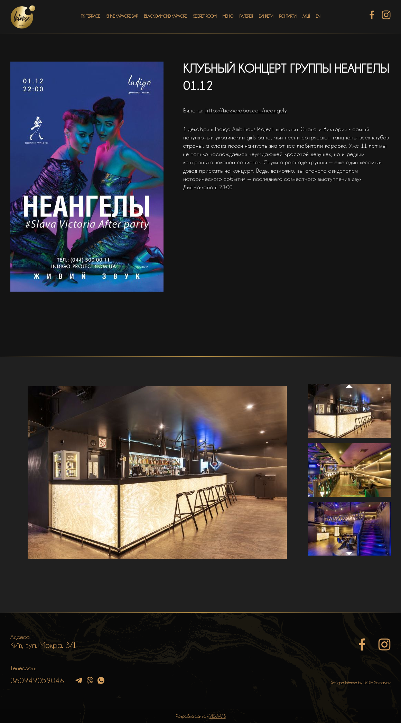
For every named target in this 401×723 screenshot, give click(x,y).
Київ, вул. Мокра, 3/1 (43, 645)
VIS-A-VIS (217, 716)
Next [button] (349, 557)
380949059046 (37, 680)
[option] (157, 472)
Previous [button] (349, 379)
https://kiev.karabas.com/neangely (246, 110)
